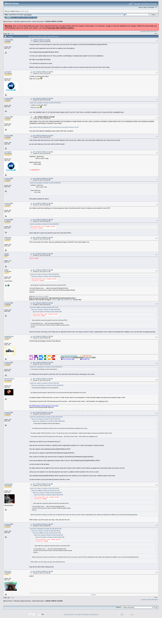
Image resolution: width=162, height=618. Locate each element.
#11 (157, 254)
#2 (157, 72)
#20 (157, 572)
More (34, 17)
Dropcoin (93, 594)
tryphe (6, 254)
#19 (157, 525)
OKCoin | (54, 299)
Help (13, 17)
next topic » (154, 31)
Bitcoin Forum (7, 21)
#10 (157, 238)
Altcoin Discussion (38, 21)
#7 (157, 179)
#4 (157, 117)
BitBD (6, 270)
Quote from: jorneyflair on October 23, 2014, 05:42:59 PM (45, 182)
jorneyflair (7, 72)
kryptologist (8, 484)
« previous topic (145, 31)
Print (155, 33)
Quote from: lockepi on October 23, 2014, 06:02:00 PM (44, 274)
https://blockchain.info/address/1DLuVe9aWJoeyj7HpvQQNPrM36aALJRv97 (54, 127)
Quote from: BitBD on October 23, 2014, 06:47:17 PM (44, 307)
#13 (157, 304)
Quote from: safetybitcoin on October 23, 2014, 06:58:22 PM (46, 366)
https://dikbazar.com (67, 299)
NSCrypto (7, 571)
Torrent (29, 14)
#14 (157, 337)
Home (8, 17)
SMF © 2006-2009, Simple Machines (88, 614)
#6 (157, 152)
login (21, 11)
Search (18, 17)
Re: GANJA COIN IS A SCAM (43, 72)
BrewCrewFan (9, 379)
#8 (157, 204)
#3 (157, 99)
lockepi (6, 40)
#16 (157, 379)
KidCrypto (7, 237)
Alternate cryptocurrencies (22, 21)
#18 (157, 485)
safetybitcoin (8, 336)
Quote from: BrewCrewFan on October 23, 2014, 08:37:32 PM (46, 416)
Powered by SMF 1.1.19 (70, 614)
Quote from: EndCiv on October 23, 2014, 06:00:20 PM (44, 224)
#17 (157, 413)
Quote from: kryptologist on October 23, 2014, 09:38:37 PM (45, 528)
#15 (157, 363)
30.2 (25, 14)
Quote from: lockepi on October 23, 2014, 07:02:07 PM (44, 383)
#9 (157, 220)
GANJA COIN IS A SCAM (53, 21)
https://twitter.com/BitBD (42, 296)
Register (29, 17)
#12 (157, 270)
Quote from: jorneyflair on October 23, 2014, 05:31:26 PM (45, 102)
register (26, 11)
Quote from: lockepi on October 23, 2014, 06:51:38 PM (44, 488)
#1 (157, 40)
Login (23, 17)
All (13, 33)
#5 (157, 136)
